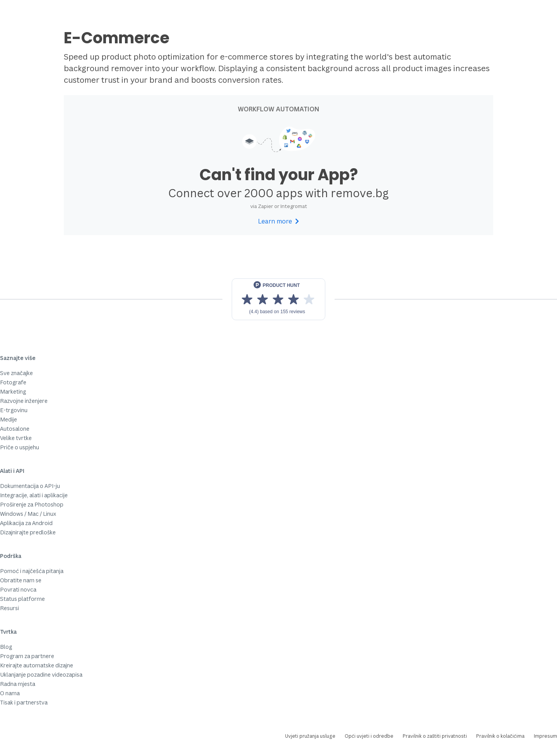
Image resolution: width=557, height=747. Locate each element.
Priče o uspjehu (19, 447)
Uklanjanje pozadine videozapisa (41, 674)
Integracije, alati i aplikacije (34, 495)
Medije (8, 419)
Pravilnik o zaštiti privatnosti (435, 736)
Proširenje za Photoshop (31, 504)
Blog (6, 646)
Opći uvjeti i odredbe (369, 736)
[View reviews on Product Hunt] (278, 299)
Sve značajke (16, 373)
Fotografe (13, 382)
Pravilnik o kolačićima (500, 736)
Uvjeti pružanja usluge (310, 736)
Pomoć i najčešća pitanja (31, 571)
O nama (10, 693)
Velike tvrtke (16, 438)
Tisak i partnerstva (24, 702)
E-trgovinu (13, 410)
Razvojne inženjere (24, 400)
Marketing (13, 391)
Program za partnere (27, 656)
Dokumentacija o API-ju (30, 485)
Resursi (9, 608)
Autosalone (14, 428)
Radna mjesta (17, 683)
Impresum (545, 736)
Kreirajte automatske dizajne (36, 665)
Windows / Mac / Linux (28, 513)
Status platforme (22, 598)
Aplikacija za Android (26, 523)
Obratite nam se (20, 580)
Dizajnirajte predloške (28, 532)
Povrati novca (18, 589)
